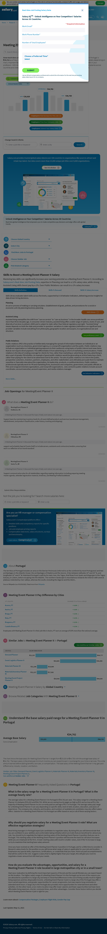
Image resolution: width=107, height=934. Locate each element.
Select (27, 59)
